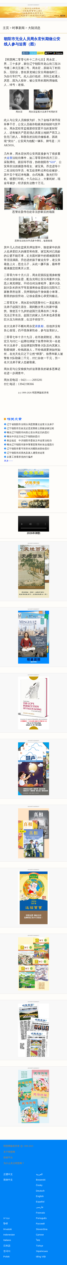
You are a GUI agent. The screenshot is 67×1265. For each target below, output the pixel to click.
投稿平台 (8, 1157)
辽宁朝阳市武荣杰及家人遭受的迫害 (26, 453)
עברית (6, 1218)
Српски (40, 1234)
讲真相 (39, 326)
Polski (6, 1256)
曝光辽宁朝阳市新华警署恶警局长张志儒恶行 (30, 444)
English (40, 1196)
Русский (40, 1223)
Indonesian (9, 1234)
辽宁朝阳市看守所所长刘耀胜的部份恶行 (28, 448)
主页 (6, 28)
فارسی (39, 1207)
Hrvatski (7, 1229)
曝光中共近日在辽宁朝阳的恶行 (23, 436)
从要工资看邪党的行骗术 (20, 457)
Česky (39, 1185)
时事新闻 (18, 28)
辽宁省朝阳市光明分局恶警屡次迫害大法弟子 (30, 424)
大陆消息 (34, 28)
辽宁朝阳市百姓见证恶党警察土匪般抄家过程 (30, 428)
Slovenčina (42, 1229)
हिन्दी (5, 1223)
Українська (42, 1251)
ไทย (38, 1240)
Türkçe (39, 1245)
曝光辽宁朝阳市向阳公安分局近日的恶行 (28, 432)
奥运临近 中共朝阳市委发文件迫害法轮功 (29, 440)
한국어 (7, 1251)
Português (41, 1218)
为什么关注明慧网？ (13, 1163)
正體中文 (8, 1174)
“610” (52, 162)
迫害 (9, 157)
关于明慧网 (9, 1152)
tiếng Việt (41, 1256)
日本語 (7, 1245)
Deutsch (40, 1191)
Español (40, 1201)
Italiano (7, 1240)
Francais (40, 1212)
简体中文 (8, 1180)
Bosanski (40, 1180)
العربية (39, 1174)
